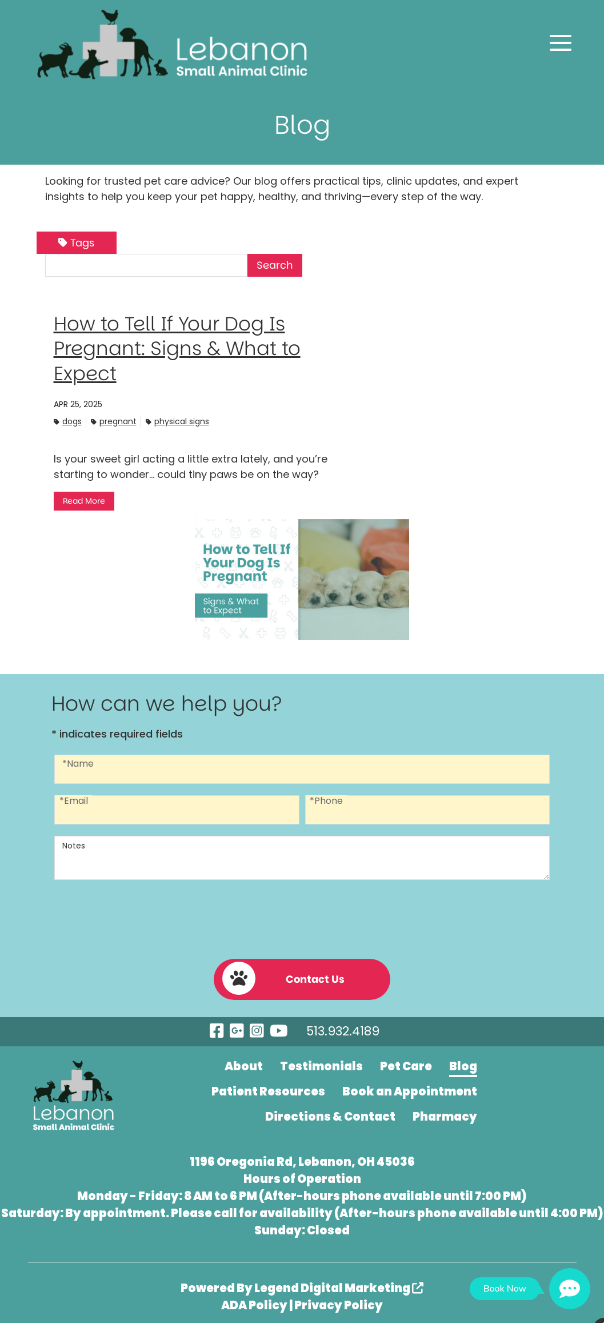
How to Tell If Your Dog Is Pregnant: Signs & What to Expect (185, 348)
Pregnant (114, 421)
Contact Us (279, 973)
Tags (76, 243)
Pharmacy (445, 1111)
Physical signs (177, 421)
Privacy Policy (338, 1300)
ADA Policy (254, 1300)
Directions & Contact (330, 1111)
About (244, 1061)
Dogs (68, 421)
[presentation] (302, 914)
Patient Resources (268, 1086)
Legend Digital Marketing (338, 1283)
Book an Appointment (409, 1086)
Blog (463, 1061)
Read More (84, 501)
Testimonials (321, 1061)
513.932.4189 (337, 1027)
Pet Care (406, 1061)
